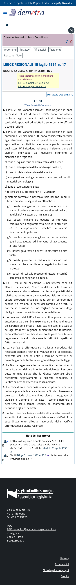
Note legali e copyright (56, 570)
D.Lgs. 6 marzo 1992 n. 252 (33, 455)
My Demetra (65, 3)
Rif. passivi (40, 49)
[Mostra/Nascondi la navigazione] (5, 12)
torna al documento (60, 94)
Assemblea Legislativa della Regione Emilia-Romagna (32, 3)
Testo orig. (55, 49)
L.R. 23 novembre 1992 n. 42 (33, 83)
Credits (65, 576)
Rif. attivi (25, 49)
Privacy (64, 558)
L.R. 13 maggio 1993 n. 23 (32, 86)
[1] (4, 441)
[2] (4, 455)
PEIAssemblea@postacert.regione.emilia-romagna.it (31, 531)
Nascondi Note (13, 55)
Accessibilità (62, 564)
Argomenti (10, 49)
